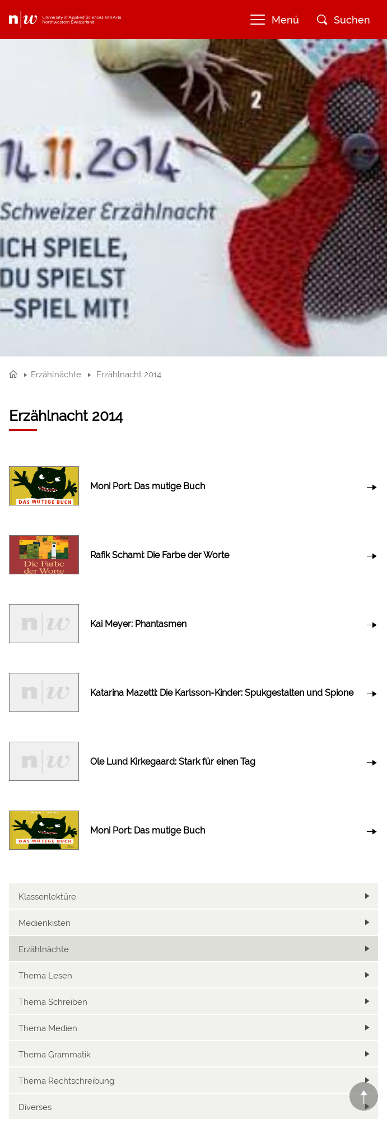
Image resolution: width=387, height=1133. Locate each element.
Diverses (35, 1107)
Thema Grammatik (54, 1055)
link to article (193, 487)
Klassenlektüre (47, 897)
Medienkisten (44, 923)
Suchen (343, 20)
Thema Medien (47, 1028)
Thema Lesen (45, 976)
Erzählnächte (43, 949)
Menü (274, 20)
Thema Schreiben (52, 1002)
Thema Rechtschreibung (66, 1081)
